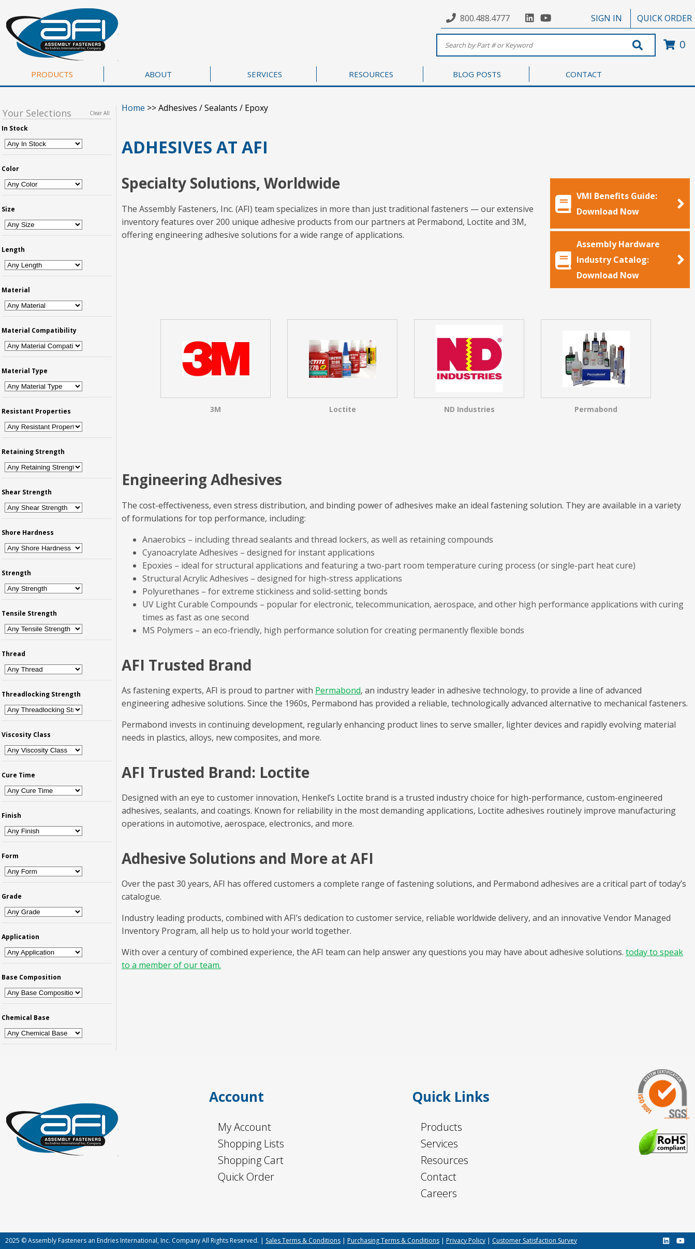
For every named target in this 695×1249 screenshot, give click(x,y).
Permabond (338, 690)
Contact (438, 1177)
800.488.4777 (485, 18)
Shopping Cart (251, 1160)
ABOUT (158, 74)
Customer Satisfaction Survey (534, 1240)
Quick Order (246, 1177)
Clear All (100, 113)
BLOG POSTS (477, 74)
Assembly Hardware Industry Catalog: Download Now (620, 259)
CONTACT (584, 74)
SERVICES (264, 74)
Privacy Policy (465, 1240)
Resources (444, 1160)
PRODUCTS (52, 74)
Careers (439, 1193)
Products (441, 1127)
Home (133, 107)
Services (439, 1144)
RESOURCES (371, 74)
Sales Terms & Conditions (303, 1240)
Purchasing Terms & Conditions (393, 1240)
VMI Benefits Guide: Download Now (620, 203)
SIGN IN (606, 18)
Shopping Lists (251, 1144)
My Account (244, 1127)
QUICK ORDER (664, 18)
